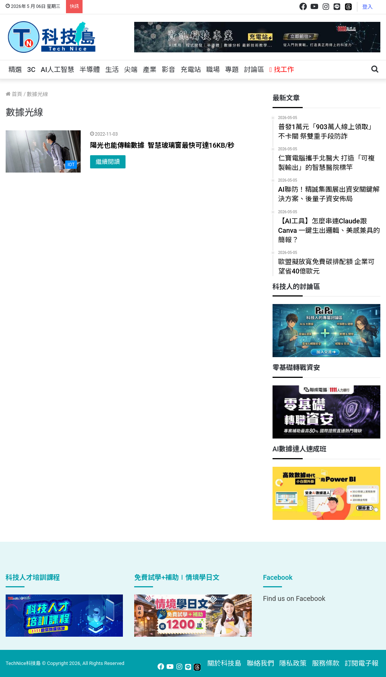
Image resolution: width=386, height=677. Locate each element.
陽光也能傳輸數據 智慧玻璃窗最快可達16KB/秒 (162, 145)
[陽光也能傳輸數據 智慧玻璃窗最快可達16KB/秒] (43, 151)
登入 (367, 7)
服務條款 (325, 663)
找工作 (282, 69)
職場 (213, 69)
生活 (112, 69)
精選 (15, 69)
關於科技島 (224, 663)
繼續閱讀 (108, 161)
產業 (149, 69)
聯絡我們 (260, 663)
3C (31, 69)
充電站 (191, 69)
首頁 (14, 94)
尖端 (131, 69)
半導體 (90, 69)
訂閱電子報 (361, 663)
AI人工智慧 (57, 69)
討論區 (254, 69)
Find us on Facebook (294, 598)
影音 (168, 69)
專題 (232, 69)
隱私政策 (292, 663)
